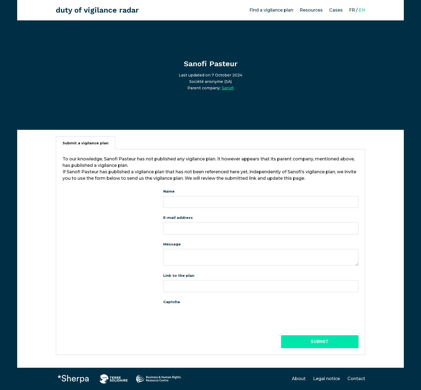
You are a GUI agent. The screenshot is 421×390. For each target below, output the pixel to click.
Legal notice (326, 378)
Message (172, 244)
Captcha (171, 302)
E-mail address (178, 217)
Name (169, 191)
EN (362, 10)
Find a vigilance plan (271, 10)
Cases (336, 10)
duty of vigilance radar (97, 10)
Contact (356, 378)
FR (352, 10)
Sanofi (228, 88)
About (299, 378)
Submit (320, 341)
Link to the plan (178, 275)
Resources (311, 10)
